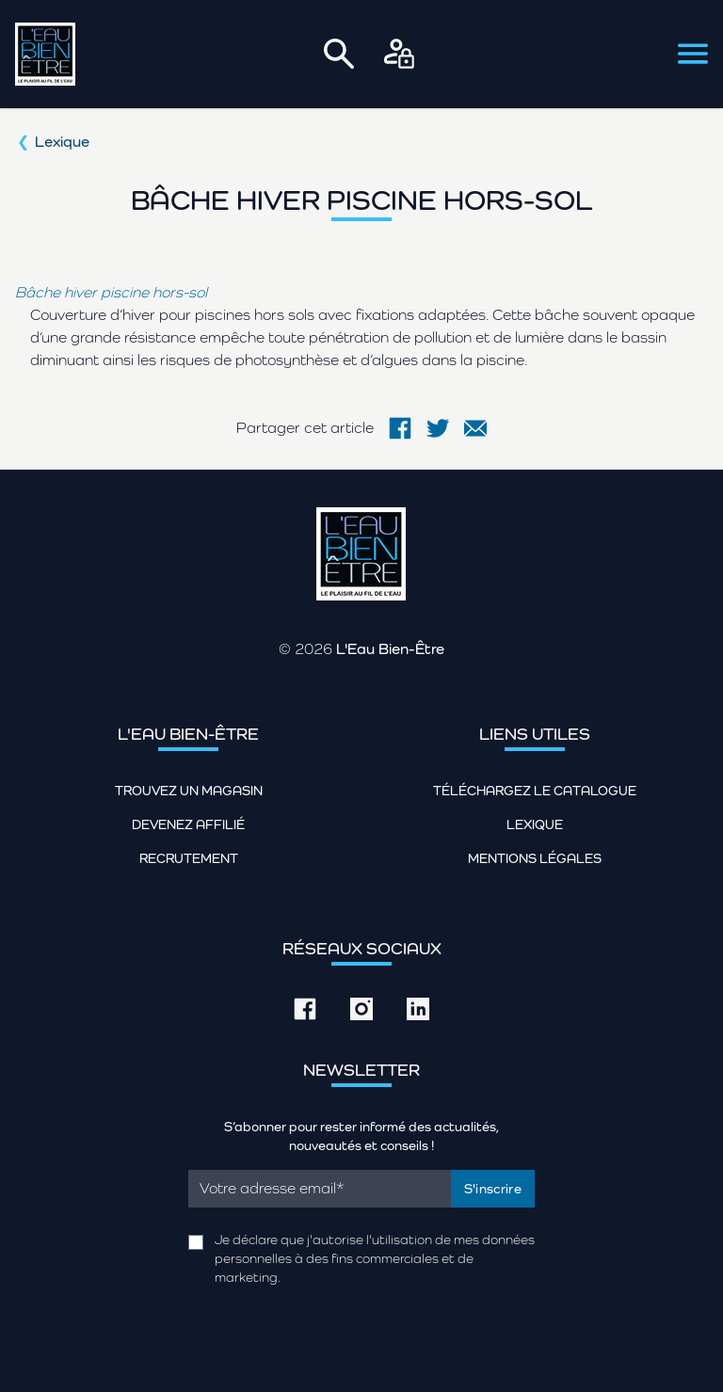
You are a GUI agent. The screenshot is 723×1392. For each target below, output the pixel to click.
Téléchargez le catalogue (534, 790)
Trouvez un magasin (189, 790)
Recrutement (188, 858)
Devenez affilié (188, 824)
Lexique (62, 142)
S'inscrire (493, 1188)
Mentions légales (535, 858)
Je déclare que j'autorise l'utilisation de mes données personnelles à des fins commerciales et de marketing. (375, 1258)
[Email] (319, 1189)
